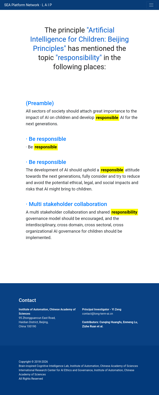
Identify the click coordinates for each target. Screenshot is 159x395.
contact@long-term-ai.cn (97, 313)
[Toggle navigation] (151, 4)
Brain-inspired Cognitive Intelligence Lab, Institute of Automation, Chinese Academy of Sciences (78, 366)
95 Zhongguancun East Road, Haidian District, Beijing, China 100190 (37, 322)
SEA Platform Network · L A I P (28, 5)
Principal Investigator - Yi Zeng (101, 309)
